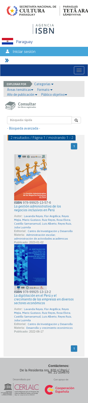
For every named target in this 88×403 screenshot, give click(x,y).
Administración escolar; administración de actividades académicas (41, 236)
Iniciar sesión (24, 51)
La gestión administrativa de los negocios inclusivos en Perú (37, 208)
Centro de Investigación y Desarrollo (50, 231)
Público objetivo (54, 94)
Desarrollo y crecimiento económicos (49, 327)
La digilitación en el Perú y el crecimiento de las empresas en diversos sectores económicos (44, 299)
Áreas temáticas (20, 90)
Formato (45, 90)
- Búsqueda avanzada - (23, 128)
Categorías (44, 84)
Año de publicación (22, 94)
